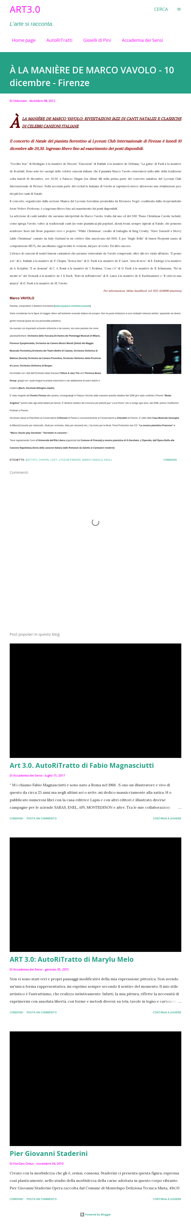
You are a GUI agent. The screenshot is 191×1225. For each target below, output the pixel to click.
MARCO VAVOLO (92, 459)
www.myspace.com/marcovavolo (72, 306)
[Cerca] (161, 9)
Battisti (31, 459)
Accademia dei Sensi (140, 40)
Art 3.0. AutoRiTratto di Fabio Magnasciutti (82, 765)
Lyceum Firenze (70, 459)
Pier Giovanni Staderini (49, 1153)
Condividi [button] (170, 459)
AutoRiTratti (57, 40)
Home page (21, 40)
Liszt (53, 459)
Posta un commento (42, 818)
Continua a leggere (167, 818)
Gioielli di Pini (95, 40)
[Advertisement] (95, 599)
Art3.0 (25, 9)
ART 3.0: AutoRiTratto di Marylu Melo (72, 959)
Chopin (44, 459)
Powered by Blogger (95, 1214)
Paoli (108, 459)
